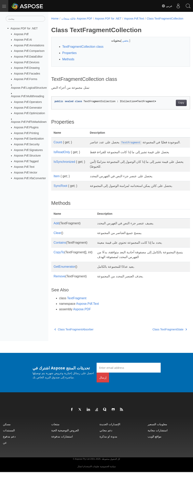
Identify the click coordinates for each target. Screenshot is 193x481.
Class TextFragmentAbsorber (74, 338)
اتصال (80, 475)
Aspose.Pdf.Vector (25, 172)
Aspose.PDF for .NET (24, 28)
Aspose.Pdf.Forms (25, 79)
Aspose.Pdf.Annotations (29, 45)
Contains (60, 251)
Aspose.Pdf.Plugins (26, 127)
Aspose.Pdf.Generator (28, 107)
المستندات (9, 439)
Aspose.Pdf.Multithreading (27, 96)
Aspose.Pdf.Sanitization (29, 138)
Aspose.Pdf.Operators (28, 101)
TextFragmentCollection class (82, 50)
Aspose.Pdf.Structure (27, 155)
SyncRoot (60, 194)
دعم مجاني (106, 439)
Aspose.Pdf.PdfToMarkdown (29, 121)
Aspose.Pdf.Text (24, 166)
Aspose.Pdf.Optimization (29, 113)
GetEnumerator (64, 275)
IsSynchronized (64, 170)
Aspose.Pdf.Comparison (29, 50)
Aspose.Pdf (21, 33)
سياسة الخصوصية (108, 475)
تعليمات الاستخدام (91, 475)
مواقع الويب (154, 445)
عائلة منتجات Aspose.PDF (76, 18)
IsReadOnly (62, 161)
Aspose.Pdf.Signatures (28, 149)
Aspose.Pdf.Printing (26, 133)
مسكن (7, 433)
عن (5, 451)
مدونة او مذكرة (108, 445)
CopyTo (59, 261)
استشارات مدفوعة (62, 445)
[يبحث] (25, 19)
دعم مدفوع (9, 445)
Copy (171, 107)
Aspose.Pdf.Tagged (26, 161)
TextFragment (76, 307)
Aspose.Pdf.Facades (27, 73)
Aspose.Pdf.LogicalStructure (29, 87)
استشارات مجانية (158, 439)
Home (55, 18)
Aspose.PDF (82, 318)
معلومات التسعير (157, 433)
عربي (167, 6)
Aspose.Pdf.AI (23, 39)
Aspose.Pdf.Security (27, 144)
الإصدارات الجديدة (110, 433)
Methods (68, 63)
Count (58, 146)
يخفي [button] (121, 44)
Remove (59, 285)
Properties (69, 57)
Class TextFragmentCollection (72, 22)
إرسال (102, 386)
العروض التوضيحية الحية (65, 439)
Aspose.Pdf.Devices (26, 62)
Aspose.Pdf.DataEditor (28, 56)
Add (56, 232)
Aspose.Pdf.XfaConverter (30, 178)
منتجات (55, 433)
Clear (57, 241)
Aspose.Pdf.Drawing (27, 67)
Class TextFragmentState (160, 338)
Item (57, 185)
